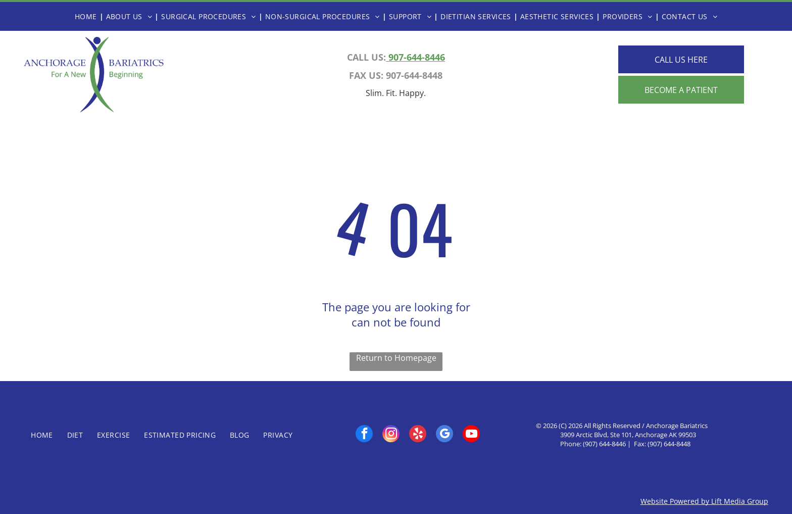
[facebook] (364, 435)
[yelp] (417, 435)
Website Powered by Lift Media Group (704, 501)
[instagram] (391, 435)
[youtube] (471, 435)
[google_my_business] (444, 435)
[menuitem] (88, 16)
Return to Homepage (396, 357)
